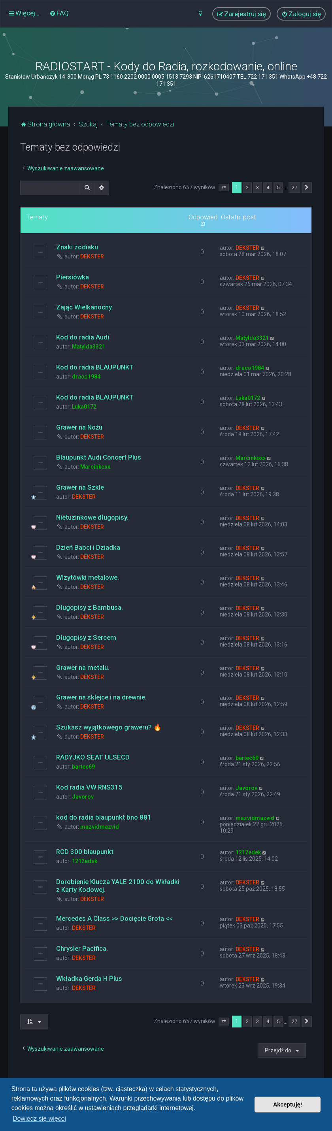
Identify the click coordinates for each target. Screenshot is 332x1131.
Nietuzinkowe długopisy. (92, 517)
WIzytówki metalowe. (87, 577)
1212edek (84, 861)
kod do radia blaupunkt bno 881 (103, 817)
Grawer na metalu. (82, 667)
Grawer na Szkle (80, 487)
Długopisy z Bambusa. (89, 607)
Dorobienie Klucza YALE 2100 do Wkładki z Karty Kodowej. (117, 885)
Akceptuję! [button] (287, 1104)
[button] (224, 188)
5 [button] (278, 187)
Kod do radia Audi (82, 337)
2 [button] (247, 187)
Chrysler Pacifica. (82, 948)
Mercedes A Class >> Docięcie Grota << (114, 918)
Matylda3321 (88, 346)
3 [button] (257, 187)
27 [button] (294, 187)
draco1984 (86, 376)
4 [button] (267, 187)
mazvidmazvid (99, 827)
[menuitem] (59, 13)
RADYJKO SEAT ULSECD (93, 757)
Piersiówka (72, 277)
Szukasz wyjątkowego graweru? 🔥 (109, 727)
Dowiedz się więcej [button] (39, 1118)
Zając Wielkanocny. (84, 307)
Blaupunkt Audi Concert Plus (98, 457)
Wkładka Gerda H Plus (89, 978)
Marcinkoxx (95, 467)
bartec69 (83, 766)
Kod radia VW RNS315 (89, 787)
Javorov (83, 797)
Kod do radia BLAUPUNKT (95, 367)
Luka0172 (84, 406)
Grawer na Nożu (79, 427)
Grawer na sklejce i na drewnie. (101, 697)
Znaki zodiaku (77, 247)
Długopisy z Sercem (86, 637)
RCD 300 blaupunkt (84, 852)
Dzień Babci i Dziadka (88, 547)
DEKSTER (92, 256)
